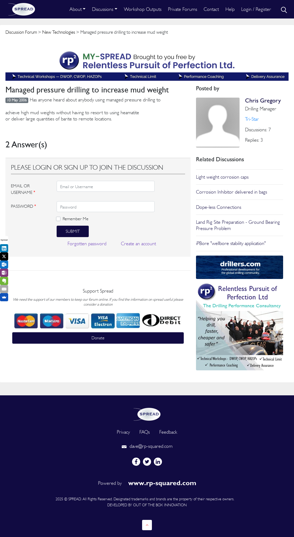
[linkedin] (158, 462)
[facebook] (136, 462)
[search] (283, 9)
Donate (98, 337)
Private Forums (182, 9)
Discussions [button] (102, 9)
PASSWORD (23, 206)
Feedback (168, 432)
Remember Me (75, 218)
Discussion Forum (21, 32)
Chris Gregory (263, 100)
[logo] (147, 414)
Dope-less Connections (218, 207)
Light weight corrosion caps (222, 177)
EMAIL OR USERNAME (23, 189)
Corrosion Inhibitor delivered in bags (231, 192)
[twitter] (147, 462)
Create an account (138, 243)
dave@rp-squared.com (147, 446)
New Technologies (58, 32)
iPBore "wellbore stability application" (231, 243)
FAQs (144, 432)
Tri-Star (252, 119)
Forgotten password (87, 243)
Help (230, 9)
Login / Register (256, 9)
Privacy (123, 432)
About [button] (75, 9)
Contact (211, 9)
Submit (73, 231)
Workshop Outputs (142, 9)
